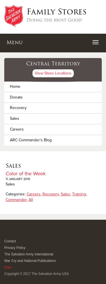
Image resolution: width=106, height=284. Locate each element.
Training (79, 194)
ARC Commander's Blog (31, 140)
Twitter (14, 234)
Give (7, 267)
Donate (16, 97)
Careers (17, 129)
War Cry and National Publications (30, 261)
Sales (14, 118)
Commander (16, 199)
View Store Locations (53, 73)
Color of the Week (26, 173)
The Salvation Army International (28, 254)
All (31, 199)
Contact (10, 241)
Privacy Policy (14, 248)
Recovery (18, 107)
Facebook (7, 234)
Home (15, 86)
